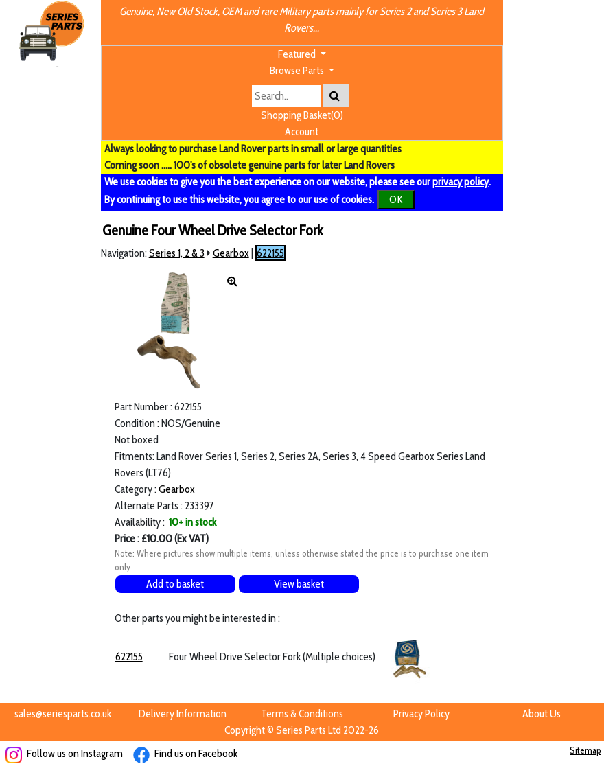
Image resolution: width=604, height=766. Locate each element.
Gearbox (231, 252)
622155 (270, 252)
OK (396, 199)
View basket (299, 583)
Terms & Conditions (302, 713)
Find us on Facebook (185, 753)
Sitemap (585, 750)
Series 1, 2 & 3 (177, 252)
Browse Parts (298, 70)
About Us (541, 713)
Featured (298, 53)
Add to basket (175, 583)
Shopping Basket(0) (302, 114)
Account (301, 131)
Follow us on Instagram (65, 753)
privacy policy (460, 181)
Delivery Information (182, 713)
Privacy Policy (421, 713)
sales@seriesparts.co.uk (62, 713)
